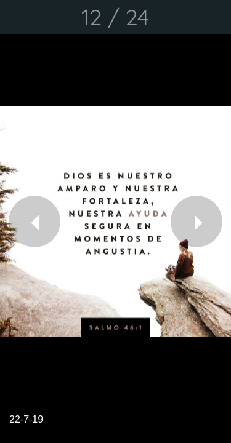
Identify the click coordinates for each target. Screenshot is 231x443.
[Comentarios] (214, 17)
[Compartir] (182, 17)
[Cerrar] (17, 17)
